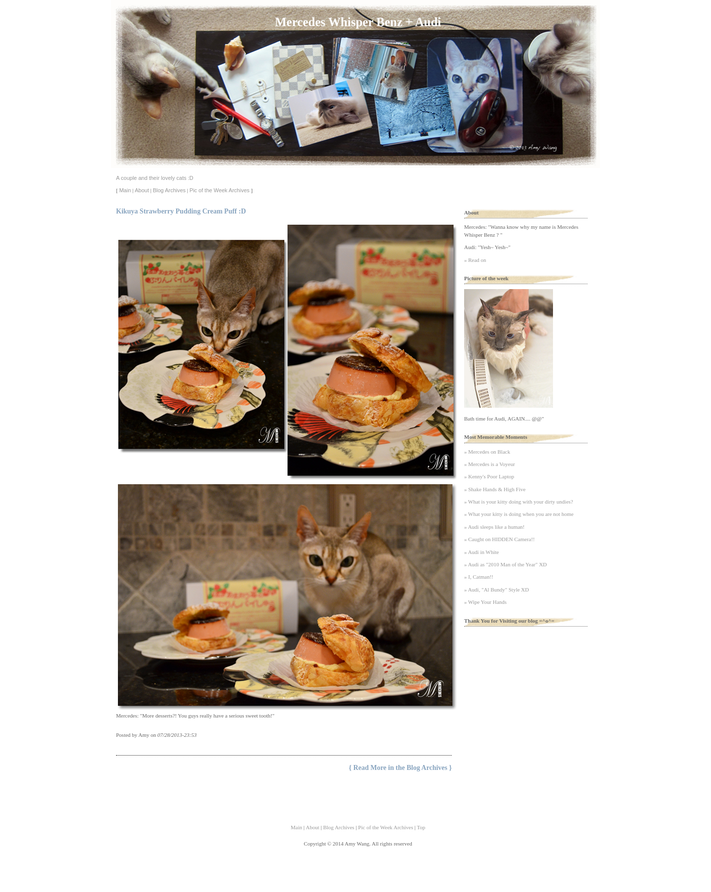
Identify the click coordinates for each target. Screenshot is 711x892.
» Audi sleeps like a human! (494, 527)
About (142, 190)
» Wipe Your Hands (485, 602)
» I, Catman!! (478, 577)
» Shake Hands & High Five (494, 489)
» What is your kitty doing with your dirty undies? (518, 502)
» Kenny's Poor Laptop (489, 476)
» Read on (475, 260)
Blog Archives (169, 190)
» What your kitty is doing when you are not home (519, 514)
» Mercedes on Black (487, 452)
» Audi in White (481, 552)
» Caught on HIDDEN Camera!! (499, 539)
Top (421, 827)
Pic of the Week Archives (219, 190)
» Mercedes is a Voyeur (489, 464)
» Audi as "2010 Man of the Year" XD (505, 564)
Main (125, 190)
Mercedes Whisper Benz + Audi (358, 22)
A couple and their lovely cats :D (155, 178)
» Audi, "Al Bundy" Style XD (496, 590)
